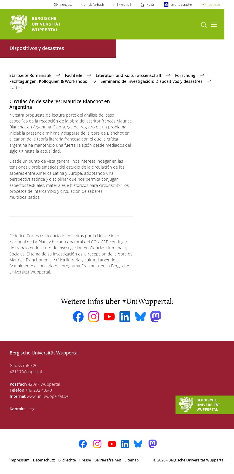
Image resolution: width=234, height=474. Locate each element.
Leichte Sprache (181, 5)
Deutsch (214, 5)
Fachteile (74, 75)
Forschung (186, 75)
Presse (85, 460)
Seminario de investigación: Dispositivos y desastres (152, 81)
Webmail (125, 5)
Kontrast (66, 5)
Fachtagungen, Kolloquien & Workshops (48, 81)
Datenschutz (44, 460)
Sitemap (132, 460)
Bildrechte (67, 460)
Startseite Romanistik (31, 75)
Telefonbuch (95, 5)
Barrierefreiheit (107, 460)
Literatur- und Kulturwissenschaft (129, 75)
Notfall (150, 5)
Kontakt (18, 408)
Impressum (19, 460)
